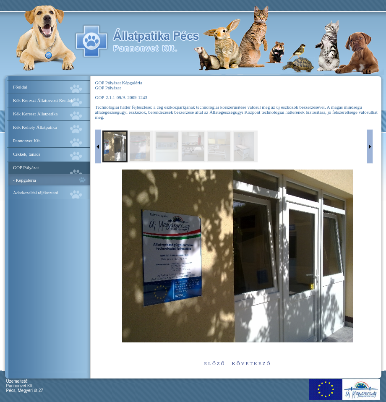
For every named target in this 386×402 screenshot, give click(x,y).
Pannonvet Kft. (27, 140)
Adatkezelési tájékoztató (35, 192)
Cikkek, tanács (26, 154)
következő (251, 363)
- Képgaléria (24, 180)
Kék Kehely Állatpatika (35, 127)
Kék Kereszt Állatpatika (35, 113)
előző (215, 363)
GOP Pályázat (26, 167)
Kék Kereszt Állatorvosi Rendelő (43, 100)
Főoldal (20, 86)
